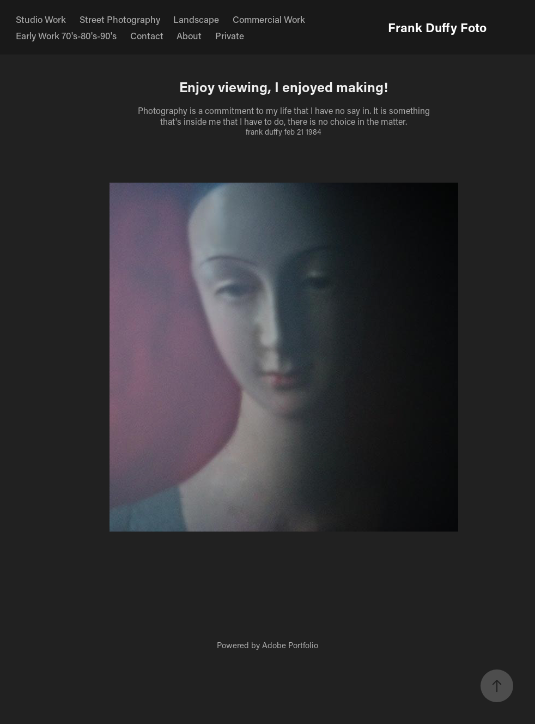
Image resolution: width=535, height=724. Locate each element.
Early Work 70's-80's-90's (66, 35)
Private (229, 35)
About (189, 35)
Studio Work (41, 19)
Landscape (196, 19)
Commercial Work (269, 19)
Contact (146, 35)
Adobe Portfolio (290, 644)
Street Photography (120, 19)
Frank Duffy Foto (437, 27)
